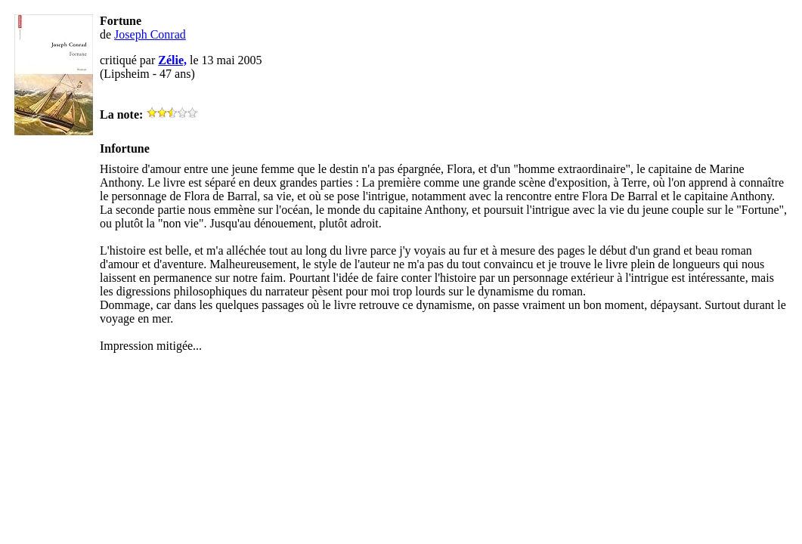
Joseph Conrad (150, 34)
